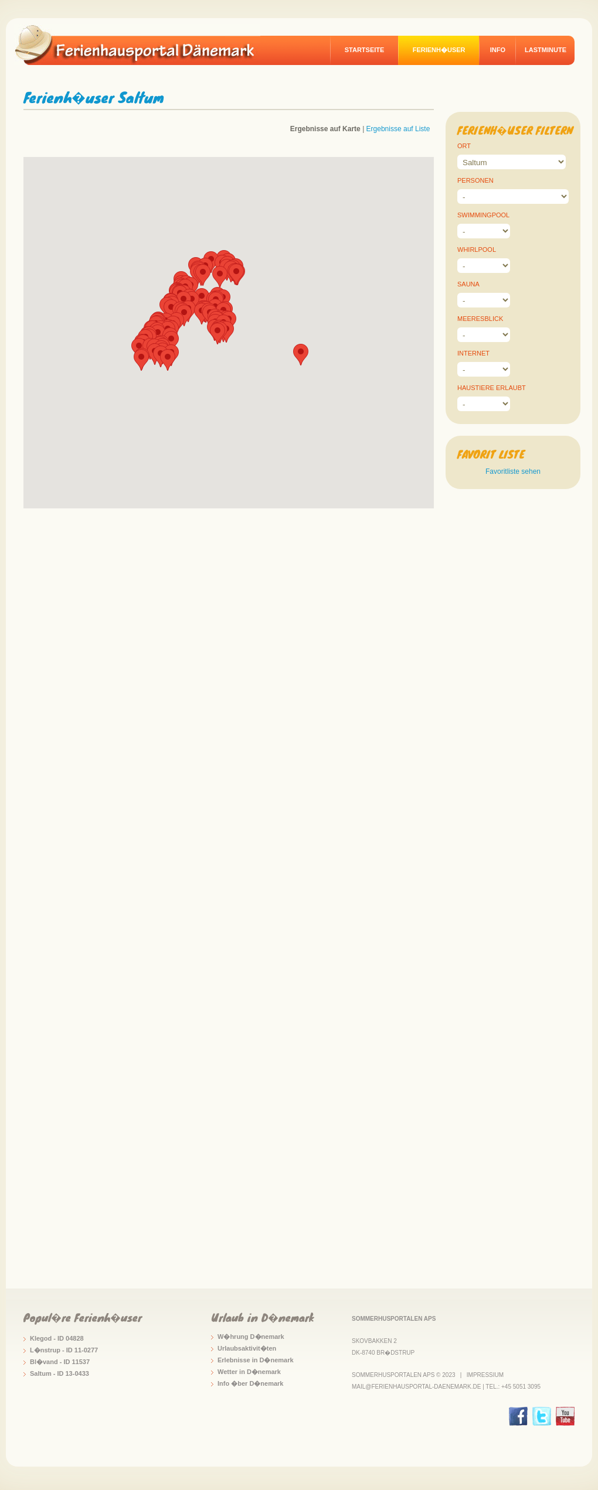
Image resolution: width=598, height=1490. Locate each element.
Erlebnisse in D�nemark (256, 1359)
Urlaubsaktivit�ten (247, 1348)
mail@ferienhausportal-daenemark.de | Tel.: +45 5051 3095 (446, 1386)
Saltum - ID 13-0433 (59, 1373)
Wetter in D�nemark (249, 1371)
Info (497, 49)
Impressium (485, 1375)
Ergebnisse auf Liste (398, 129)
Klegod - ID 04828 (57, 1338)
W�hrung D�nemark (251, 1336)
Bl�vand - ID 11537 (60, 1361)
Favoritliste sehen (513, 471)
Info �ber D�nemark (250, 1383)
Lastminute (545, 49)
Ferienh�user (439, 49)
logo (143, 44)
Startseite (364, 49)
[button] (202, 275)
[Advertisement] (513, 711)
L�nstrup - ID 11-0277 (64, 1350)
